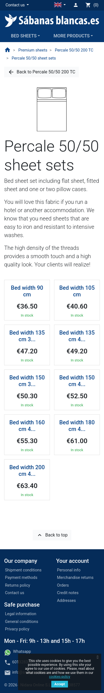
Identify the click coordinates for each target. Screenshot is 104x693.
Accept (59, 684)
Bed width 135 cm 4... (77, 336)
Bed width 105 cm (77, 291)
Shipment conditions (23, 570)
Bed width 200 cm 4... (27, 470)
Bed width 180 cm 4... (77, 425)
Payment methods (21, 577)
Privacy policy (17, 629)
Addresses (66, 600)
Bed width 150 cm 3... (27, 380)
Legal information (20, 614)
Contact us (14, 593)
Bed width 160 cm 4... (27, 425)
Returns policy (17, 585)
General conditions (21, 621)
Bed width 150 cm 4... (77, 380)
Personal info (69, 570)
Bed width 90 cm (27, 291)
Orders (63, 585)
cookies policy (59, 677)
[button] (17, 5)
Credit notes (68, 593)
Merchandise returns (75, 577)
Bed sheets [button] (24, 35)
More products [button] (72, 35)
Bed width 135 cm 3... (27, 336)
